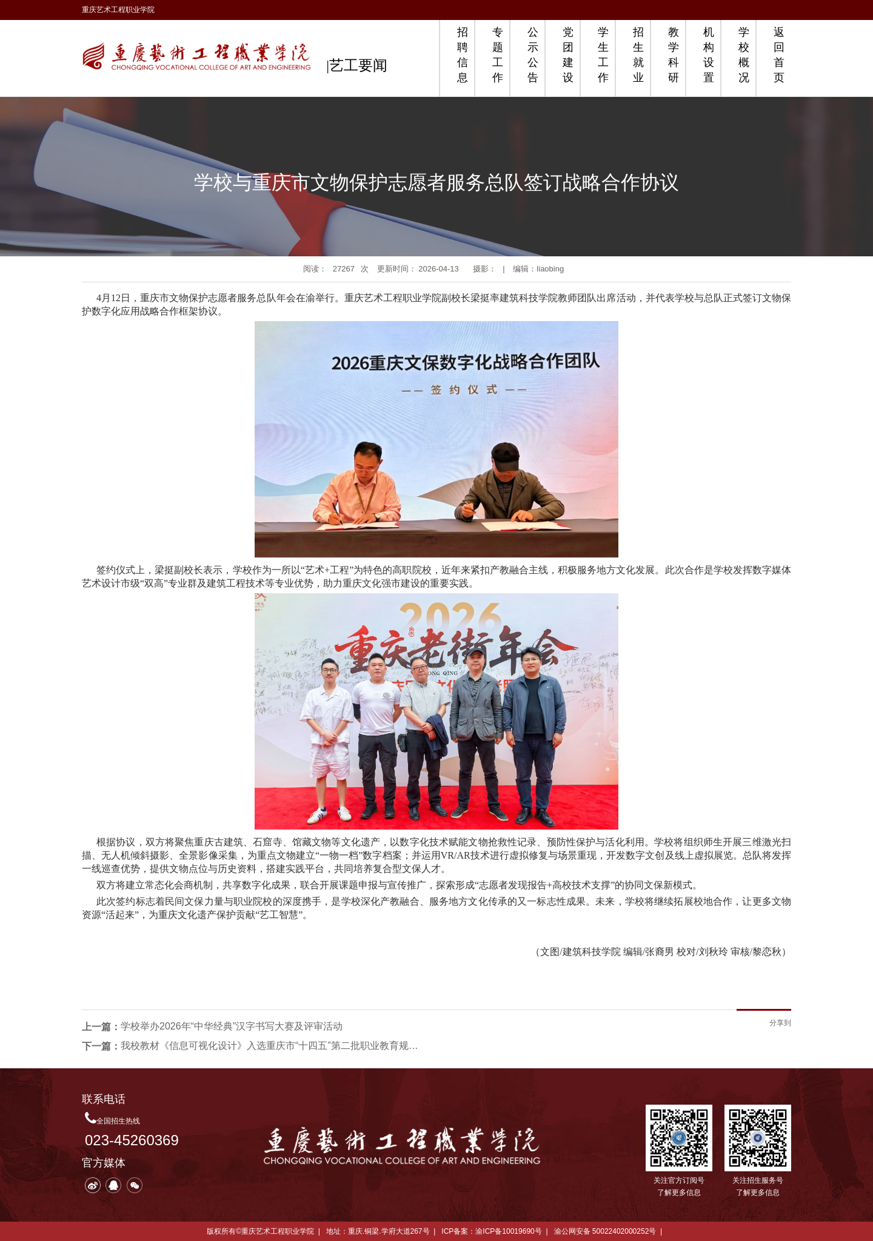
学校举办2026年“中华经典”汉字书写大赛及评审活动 (232, 1026)
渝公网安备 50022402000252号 (605, 1231)
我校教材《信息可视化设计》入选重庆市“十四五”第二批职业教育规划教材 (272, 1045)
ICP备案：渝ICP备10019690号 (491, 1231)
